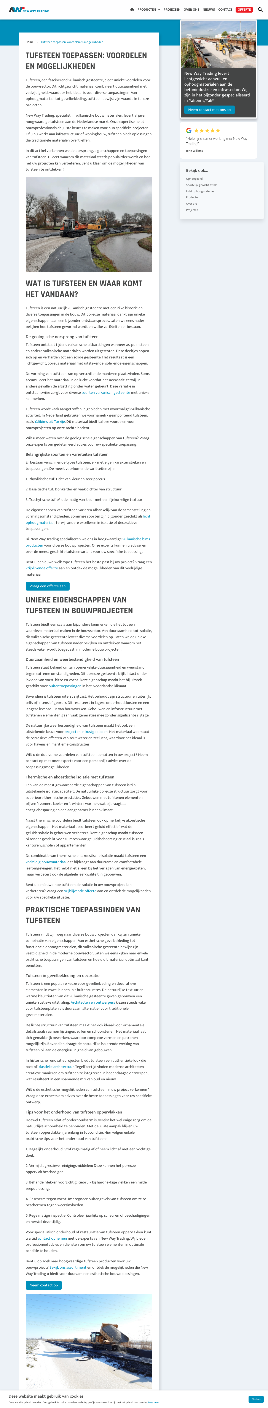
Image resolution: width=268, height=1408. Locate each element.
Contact (225, 10)
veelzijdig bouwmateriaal (46, 862)
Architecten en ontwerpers (93, 1002)
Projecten (172, 10)
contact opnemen (52, 1238)
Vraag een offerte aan (48, 586)
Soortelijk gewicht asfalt (201, 180)
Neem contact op (44, 1285)
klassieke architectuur (56, 1067)
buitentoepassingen (65, 686)
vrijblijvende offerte (42, 568)
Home (132, 9)
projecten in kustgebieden (86, 732)
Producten (146, 10)
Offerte (244, 10)
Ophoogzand (194, 174)
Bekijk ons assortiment (67, 1267)
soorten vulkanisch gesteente (106, 392)
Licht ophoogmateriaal (200, 187)
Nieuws (209, 10)
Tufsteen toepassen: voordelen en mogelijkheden (72, 41)
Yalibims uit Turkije (50, 421)
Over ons (191, 10)
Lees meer (153, 1402)
